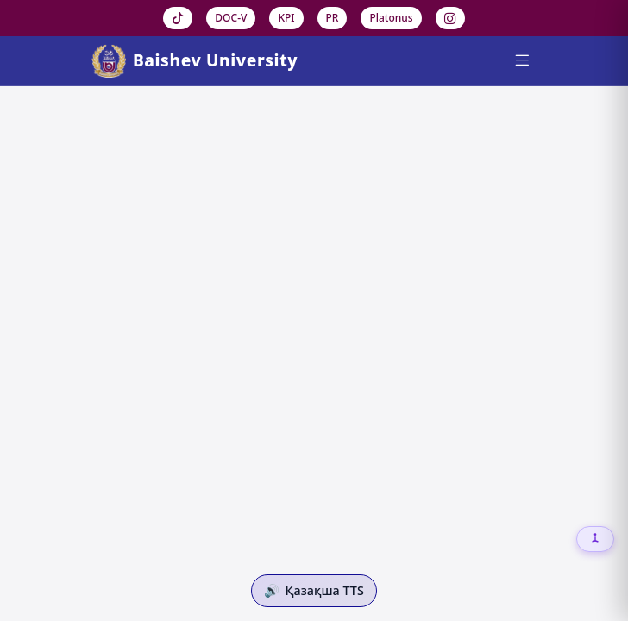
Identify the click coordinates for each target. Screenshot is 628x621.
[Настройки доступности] (595, 539)
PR (332, 17)
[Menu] (521, 61)
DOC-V (231, 17)
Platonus (390, 17)
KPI (286, 17)
